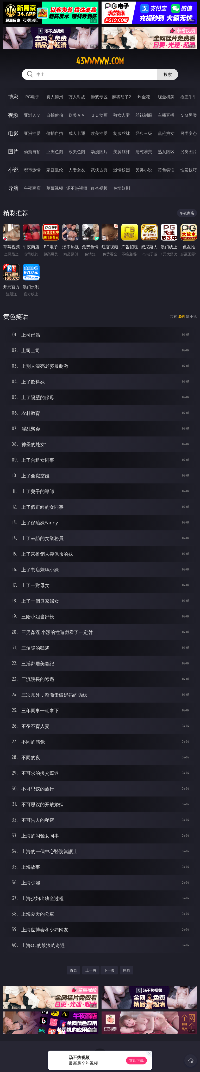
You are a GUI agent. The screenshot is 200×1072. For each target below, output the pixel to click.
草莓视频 (54, 188)
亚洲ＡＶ (32, 115)
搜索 (168, 74)
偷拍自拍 (54, 133)
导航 (13, 187)
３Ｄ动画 (99, 115)
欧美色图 (76, 151)
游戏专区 (99, 97)
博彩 (13, 96)
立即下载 (136, 1060)
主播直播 (166, 115)
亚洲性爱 (32, 133)
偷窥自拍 (32, 151)
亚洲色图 (54, 151)
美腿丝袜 (121, 151)
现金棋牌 (166, 97)
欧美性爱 (99, 133)
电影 (13, 133)
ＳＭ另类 (188, 115)
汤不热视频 (76, 188)
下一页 (109, 970)
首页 (73, 970)
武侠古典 (99, 170)
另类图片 (188, 151)
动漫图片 (99, 151)
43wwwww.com (100, 61)
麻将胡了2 (121, 97)
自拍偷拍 (54, 115)
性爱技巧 (188, 170)
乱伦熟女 (166, 133)
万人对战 (76, 97)
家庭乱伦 (54, 170)
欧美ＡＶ (76, 115)
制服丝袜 (121, 133)
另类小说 (143, 170)
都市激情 (32, 170)
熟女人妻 (121, 115)
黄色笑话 (166, 170)
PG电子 (32, 97)
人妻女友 (76, 170)
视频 (13, 114)
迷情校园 (121, 170)
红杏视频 (99, 188)
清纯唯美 (143, 151)
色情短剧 (121, 188)
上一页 (90, 970)
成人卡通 (76, 133)
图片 (13, 151)
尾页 (126, 970)
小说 (13, 169)
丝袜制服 (143, 115)
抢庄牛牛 (188, 97)
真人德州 (54, 97)
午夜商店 (32, 188)
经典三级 (143, 133)
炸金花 (144, 97)
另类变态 (188, 133)
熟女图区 (166, 151)
